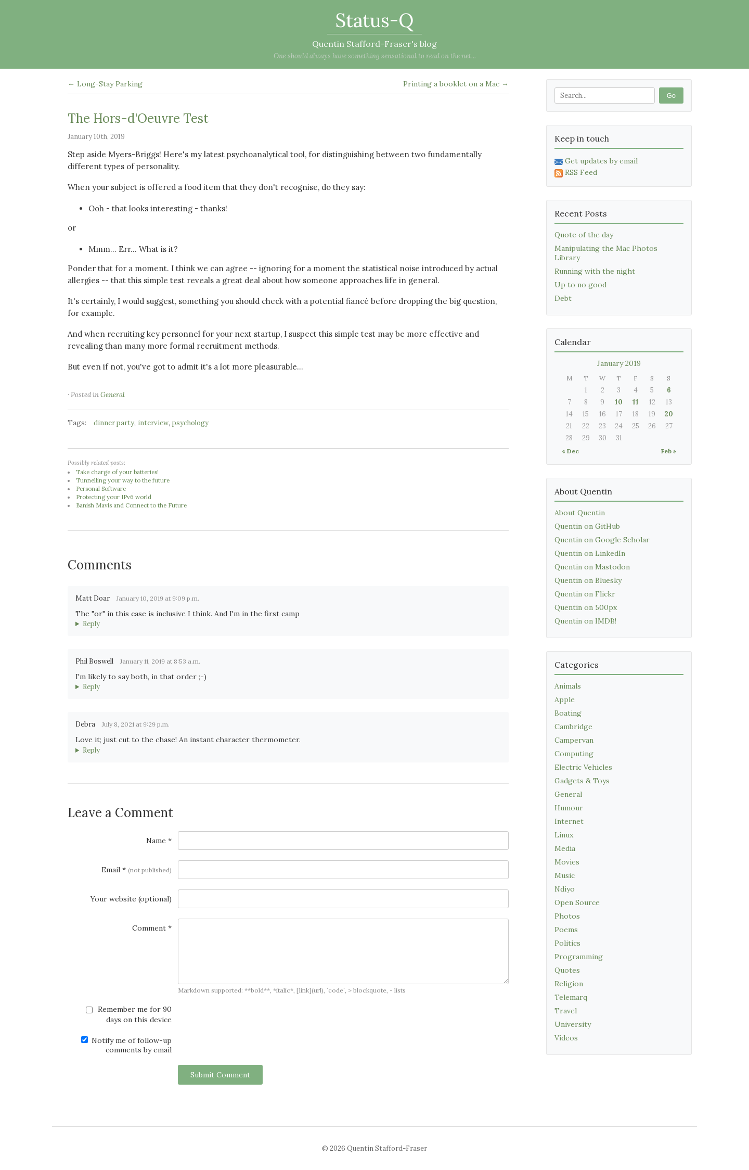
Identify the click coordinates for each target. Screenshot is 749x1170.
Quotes (567, 970)
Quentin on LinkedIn (589, 553)
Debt (563, 298)
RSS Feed (575, 172)
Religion (568, 983)
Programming (578, 956)
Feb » (668, 451)
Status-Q (374, 20)
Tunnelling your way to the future (123, 480)
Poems (566, 929)
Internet (569, 821)
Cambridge (573, 726)
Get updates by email (596, 161)
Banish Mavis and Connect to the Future (131, 505)
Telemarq (570, 997)
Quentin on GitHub (587, 526)
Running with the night (594, 271)
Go (671, 95)
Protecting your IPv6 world (113, 497)
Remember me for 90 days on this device (129, 1014)
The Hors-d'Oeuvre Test (138, 118)
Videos (566, 1037)
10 (619, 402)
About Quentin (579, 512)
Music (564, 875)
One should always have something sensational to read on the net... (375, 56)
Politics (567, 943)
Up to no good (580, 284)
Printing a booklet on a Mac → (456, 83)
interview (153, 422)
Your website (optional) (131, 899)
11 (635, 402)
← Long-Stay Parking (105, 83)
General (112, 394)
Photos (567, 916)
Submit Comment (220, 1074)
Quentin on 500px (585, 607)
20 (668, 414)
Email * (136, 869)
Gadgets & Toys (582, 780)
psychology (190, 422)
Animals (567, 686)
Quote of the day (583, 234)
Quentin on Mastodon (592, 566)
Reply (91, 623)
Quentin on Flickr (584, 594)
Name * (159, 840)
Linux (563, 835)
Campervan (573, 740)
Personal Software (101, 488)
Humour (568, 807)
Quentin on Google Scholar (602, 539)
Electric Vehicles (583, 767)
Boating (568, 713)
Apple (564, 699)
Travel (565, 1010)
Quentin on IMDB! (585, 621)
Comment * (152, 928)
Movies (566, 862)
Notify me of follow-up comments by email (126, 1045)
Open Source (577, 902)
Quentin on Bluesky (588, 580)
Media (564, 848)
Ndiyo (564, 889)
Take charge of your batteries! (117, 472)
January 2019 (619, 363)
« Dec (570, 451)
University (572, 1024)
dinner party (114, 422)
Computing (573, 753)
